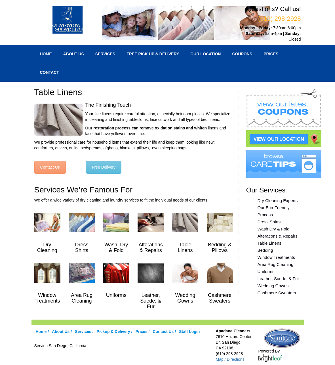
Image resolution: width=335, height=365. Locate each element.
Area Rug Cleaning (276, 264)
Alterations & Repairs (278, 236)
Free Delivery (103, 167)
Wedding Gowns (273, 285)
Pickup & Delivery (113, 331)
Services (105, 54)
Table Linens (269, 243)
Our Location (205, 54)
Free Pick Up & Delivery (153, 54)
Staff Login (189, 331)
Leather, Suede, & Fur (278, 278)
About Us (73, 54)
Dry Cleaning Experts (278, 200)
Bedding (265, 250)
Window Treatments (276, 257)
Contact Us (50, 167)
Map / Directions (230, 359)
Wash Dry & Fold (274, 228)
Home (46, 54)
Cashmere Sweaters (277, 292)
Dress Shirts (269, 221)
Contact (49, 72)
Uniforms (266, 271)
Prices (271, 54)
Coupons (242, 54)
